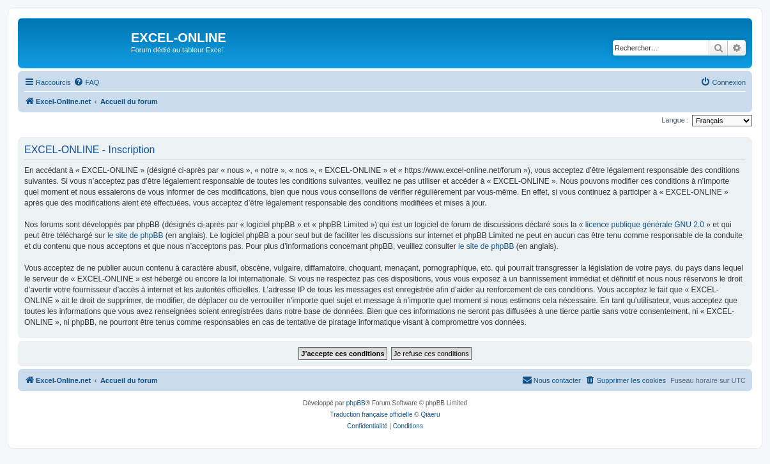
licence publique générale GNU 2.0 (644, 224)
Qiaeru (430, 414)
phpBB (356, 403)
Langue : (675, 120)
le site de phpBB (135, 235)
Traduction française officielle (371, 414)
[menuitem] (86, 82)
